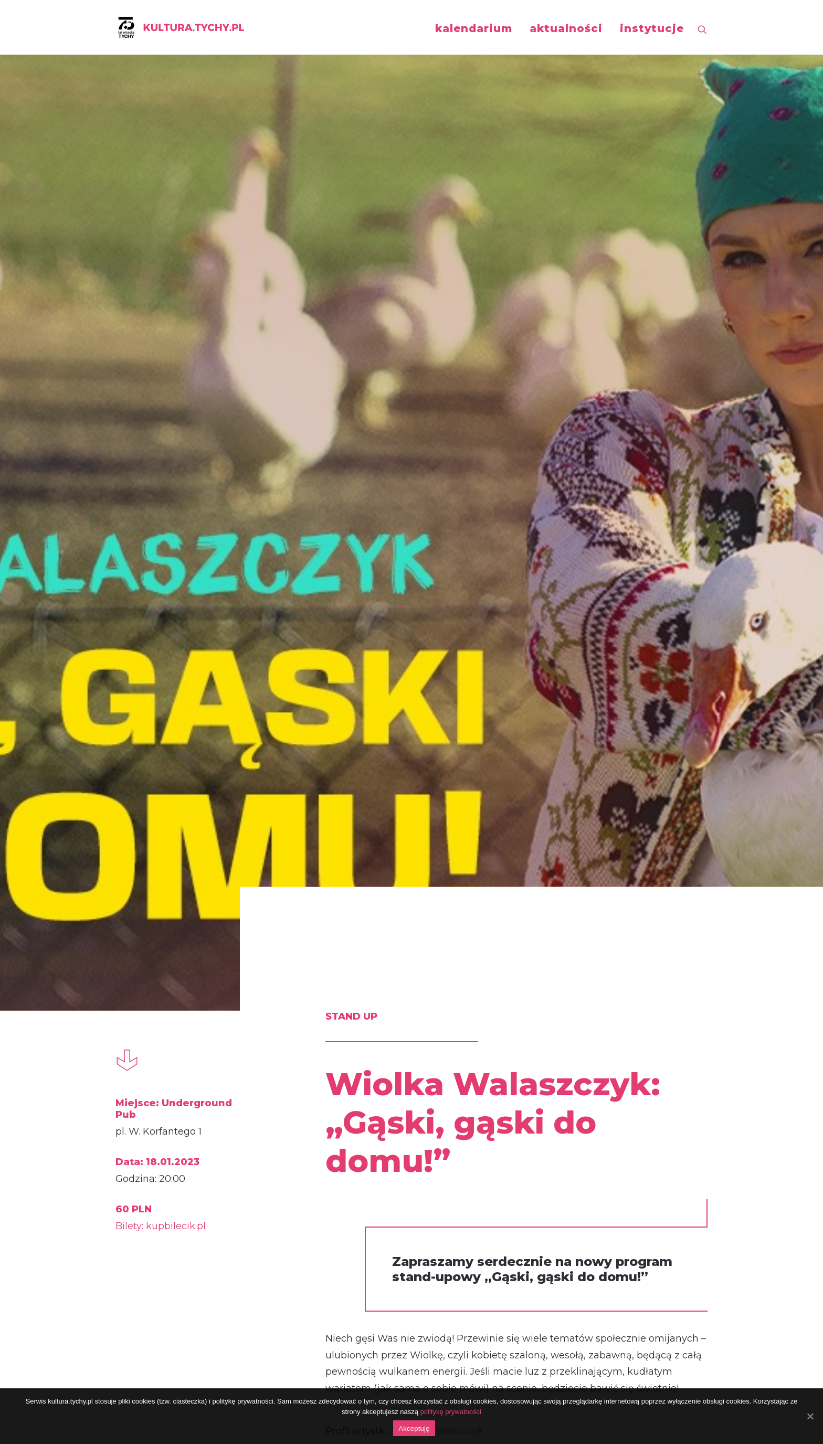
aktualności (566, 28)
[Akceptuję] (810, 1416)
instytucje (652, 28)
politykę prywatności (450, 1412)
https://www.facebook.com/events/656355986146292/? (437, 1163)
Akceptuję (413, 1428)
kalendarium (473, 28)
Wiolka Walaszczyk (437, 737)
